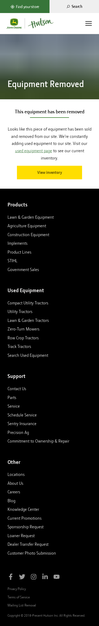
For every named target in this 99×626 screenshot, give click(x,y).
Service (14, 406)
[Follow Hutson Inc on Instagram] (33, 578)
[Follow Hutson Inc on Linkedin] (45, 578)
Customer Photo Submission (32, 553)
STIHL (12, 260)
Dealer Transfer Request (28, 544)
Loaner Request (21, 535)
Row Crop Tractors (23, 337)
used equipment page (33, 150)
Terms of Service (19, 597)
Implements (17, 243)
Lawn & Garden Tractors (28, 320)
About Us (15, 483)
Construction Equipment (28, 234)
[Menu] (88, 23)
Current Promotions (24, 518)
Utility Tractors (20, 311)
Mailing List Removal (22, 605)
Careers (14, 491)
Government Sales (23, 269)
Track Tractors (19, 346)
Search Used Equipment (28, 355)
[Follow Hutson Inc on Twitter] (22, 578)
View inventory (49, 172)
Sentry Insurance (22, 423)
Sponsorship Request (26, 526)
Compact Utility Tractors (28, 302)
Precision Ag (18, 432)
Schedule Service (22, 415)
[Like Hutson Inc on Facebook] (11, 578)
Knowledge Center (23, 509)
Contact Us (17, 388)
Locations (16, 474)
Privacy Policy (17, 589)
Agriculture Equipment (27, 225)
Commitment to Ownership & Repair (38, 441)
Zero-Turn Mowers (23, 329)
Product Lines (19, 252)
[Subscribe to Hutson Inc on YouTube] (56, 578)
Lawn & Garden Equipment (31, 217)
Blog (11, 500)
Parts (12, 397)
